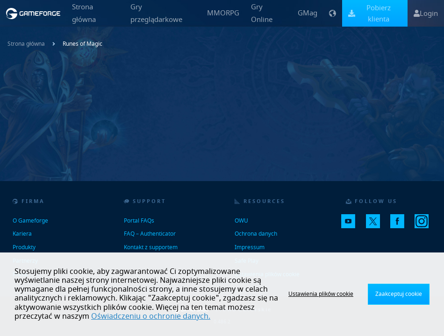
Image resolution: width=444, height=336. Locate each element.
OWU (241, 221)
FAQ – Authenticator (150, 234)
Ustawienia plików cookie (320, 294)
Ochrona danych (256, 234)
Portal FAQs (139, 221)
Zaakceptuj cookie (398, 294)
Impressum (250, 247)
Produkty (24, 247)
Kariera (22, 234)
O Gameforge (30, 221)
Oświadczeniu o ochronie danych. (150, 316)
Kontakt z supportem (151, 247)
